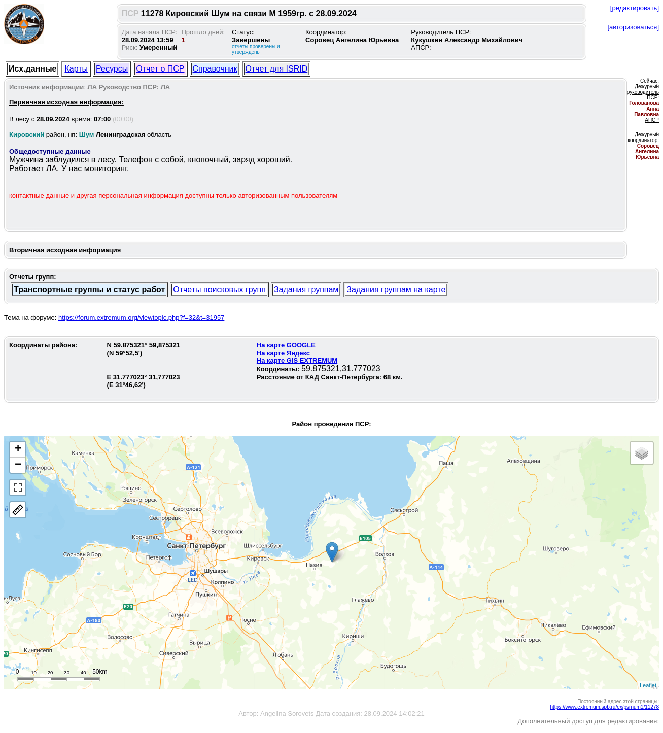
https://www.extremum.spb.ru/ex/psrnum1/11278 (604, 707)
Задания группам (306, 289)
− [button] (18, 465)
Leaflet (648, 685)
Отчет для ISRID (277, 68)
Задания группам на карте (395, 289)
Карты (76, 68)
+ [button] (18, 449)
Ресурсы (112, 68)
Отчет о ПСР (160, 68)
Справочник (215, 68)
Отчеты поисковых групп (219, 289)
